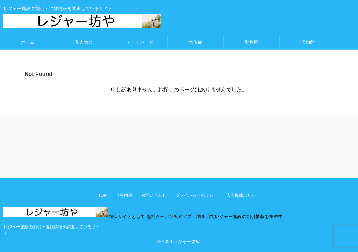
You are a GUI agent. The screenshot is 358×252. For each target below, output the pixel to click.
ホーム (28, 42)
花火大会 (84, 42)
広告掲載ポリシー (243, 195)
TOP (102, 195)
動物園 (251, 42)
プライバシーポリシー (196, 195)
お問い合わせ (153, 195)
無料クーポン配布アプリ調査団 (177, 216)
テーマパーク (139, 42)
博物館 (308, 42)
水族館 (195, 42)
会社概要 (124, 195)
